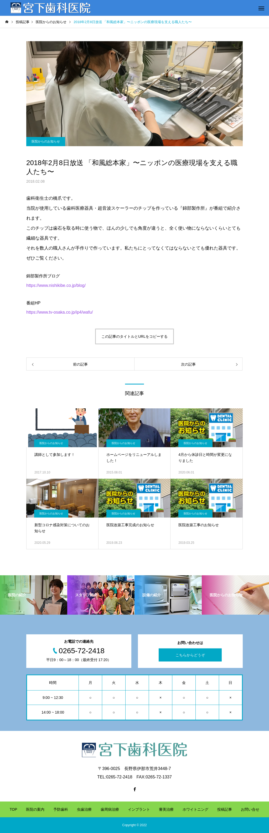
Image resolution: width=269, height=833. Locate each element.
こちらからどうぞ (190, 655)
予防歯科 (60, 809)
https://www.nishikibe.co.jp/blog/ (56, 285)
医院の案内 (35, 809)
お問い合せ (250, 809)
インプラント (139, 809)
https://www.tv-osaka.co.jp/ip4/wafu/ (59, 312)
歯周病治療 (110, 809)
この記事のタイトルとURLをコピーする (134, 336)
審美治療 (166, 809)
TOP (13, 809)
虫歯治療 (84, 809)
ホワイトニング (195, 809)
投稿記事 (224, 809)
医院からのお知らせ (46, 141)
